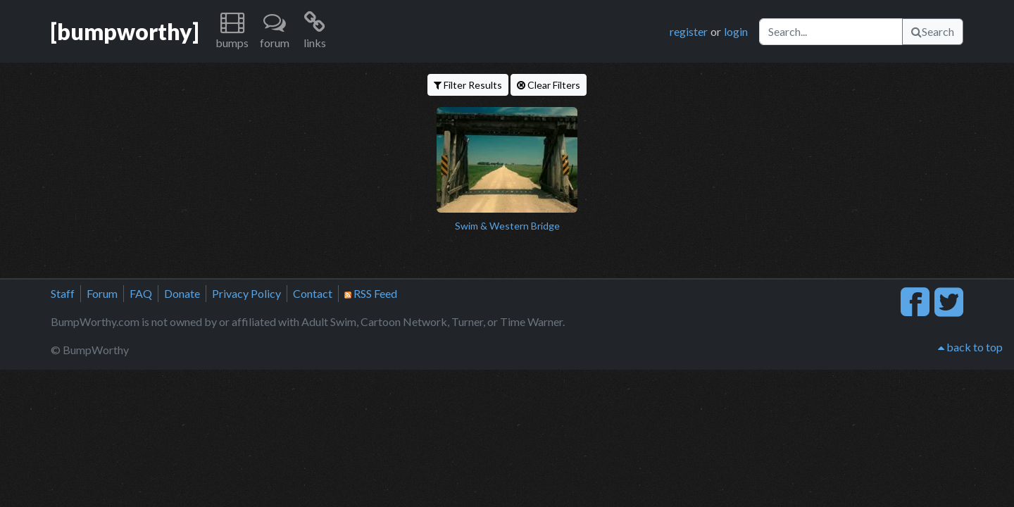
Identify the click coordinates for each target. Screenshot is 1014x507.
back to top (970, 346)
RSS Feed (370, 293)
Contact (312, 293)
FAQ (141, 293)
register (689, 31)
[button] (232, 31)
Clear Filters (548, 85)
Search (932, 31)
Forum (102, 293)
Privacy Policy (246, 293)
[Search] (831, 31)
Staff (63, 293)
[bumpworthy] (125, 31)
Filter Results (468, 85)
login (736, 31)
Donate (182, 293)
